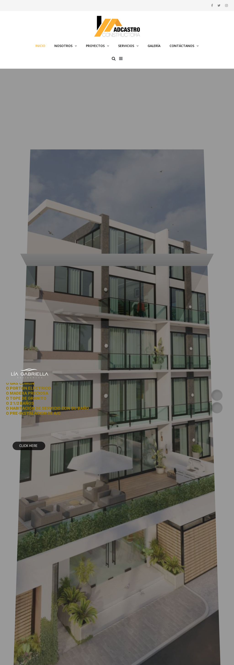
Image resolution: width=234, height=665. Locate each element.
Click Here (29, 446)
